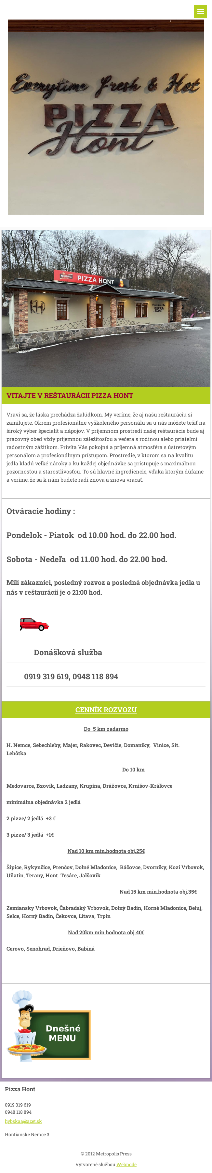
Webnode (126, 1164)
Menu (200, 11)
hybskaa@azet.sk (23, 1121)
